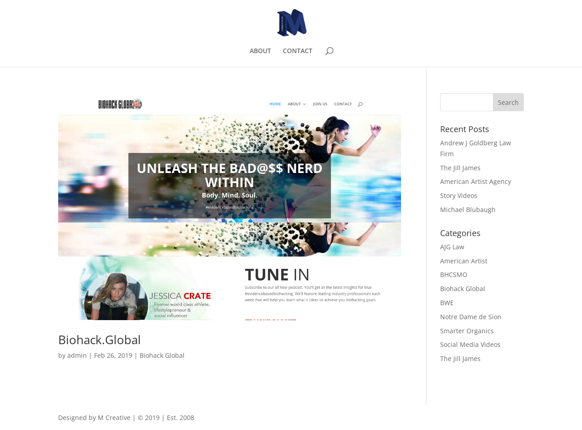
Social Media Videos (470, 344)
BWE (447, 302)
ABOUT (260, 51)
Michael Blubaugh (468, 209)
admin (77, 355)
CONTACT (297, 51)
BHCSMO (453, 274)
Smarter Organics (467, 330)
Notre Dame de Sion (471, 316)
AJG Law (452, 246)
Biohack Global (162, 355)
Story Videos (458, 195)
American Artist (463, 261)
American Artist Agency (475, 181)
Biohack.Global (99, 339)
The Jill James (460, 167)
